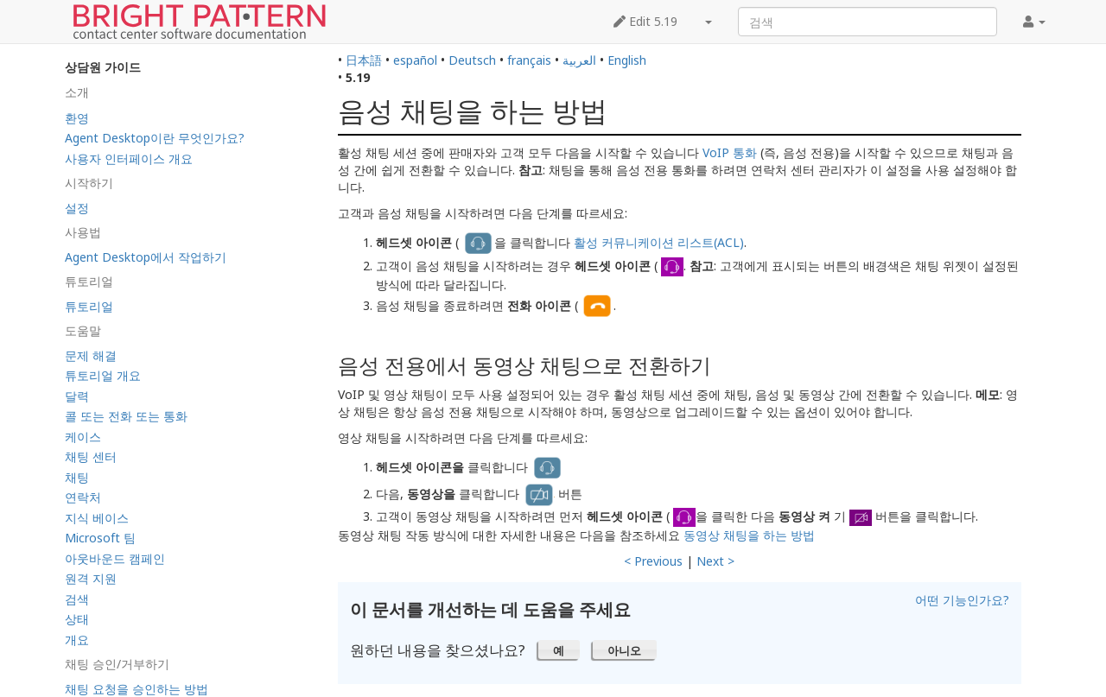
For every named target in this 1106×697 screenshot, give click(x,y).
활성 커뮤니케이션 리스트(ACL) (659, 242)
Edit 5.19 (645, 21)
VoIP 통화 (729, 152)
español (415, 60)
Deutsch (472, 60)
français (529, 60)
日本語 (364, 60)
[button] (559, 649)
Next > (715, 561)
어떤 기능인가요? (962, 600)
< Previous (653, 561)
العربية (579, 60)
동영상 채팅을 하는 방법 (749, 535)
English (626, 60)
